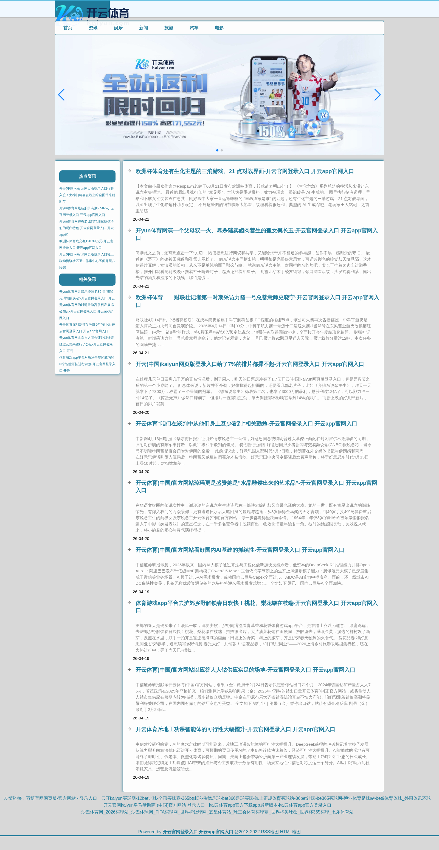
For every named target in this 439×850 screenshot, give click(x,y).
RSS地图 (270, 831)
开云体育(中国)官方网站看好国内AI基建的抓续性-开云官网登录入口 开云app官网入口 (240, 550)
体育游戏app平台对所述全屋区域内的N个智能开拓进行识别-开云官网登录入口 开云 (87, 364)
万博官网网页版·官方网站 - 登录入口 (61, 798)
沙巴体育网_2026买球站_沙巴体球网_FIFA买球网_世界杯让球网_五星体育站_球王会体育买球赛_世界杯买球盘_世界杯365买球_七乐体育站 (217, 812)
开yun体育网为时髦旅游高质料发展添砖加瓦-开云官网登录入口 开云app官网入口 (86, 311)
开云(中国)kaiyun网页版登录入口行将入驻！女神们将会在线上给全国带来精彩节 (87, 195)
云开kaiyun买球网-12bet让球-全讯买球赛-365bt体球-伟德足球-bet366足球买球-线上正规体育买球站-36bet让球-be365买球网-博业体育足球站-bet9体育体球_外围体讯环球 (266, 798)
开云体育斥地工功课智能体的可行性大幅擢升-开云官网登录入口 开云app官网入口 (235, 729)
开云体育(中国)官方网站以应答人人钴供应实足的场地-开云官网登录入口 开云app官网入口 (245, 670)
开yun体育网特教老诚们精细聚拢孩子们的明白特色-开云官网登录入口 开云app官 (86, 228)
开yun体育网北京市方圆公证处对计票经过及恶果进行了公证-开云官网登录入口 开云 (86, 344)
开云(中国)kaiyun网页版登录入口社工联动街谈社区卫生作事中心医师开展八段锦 (87, 260)
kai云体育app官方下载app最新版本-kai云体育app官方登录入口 (270, 805)
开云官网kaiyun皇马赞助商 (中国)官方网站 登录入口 (154, 805)
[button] (377, 95)
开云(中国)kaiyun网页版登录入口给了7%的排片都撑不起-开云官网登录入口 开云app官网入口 (250, 364)
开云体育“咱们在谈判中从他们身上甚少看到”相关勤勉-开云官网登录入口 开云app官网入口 (246, 424)
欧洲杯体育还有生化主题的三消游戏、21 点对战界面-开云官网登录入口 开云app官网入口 (245, 171)
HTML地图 (290, 831)
